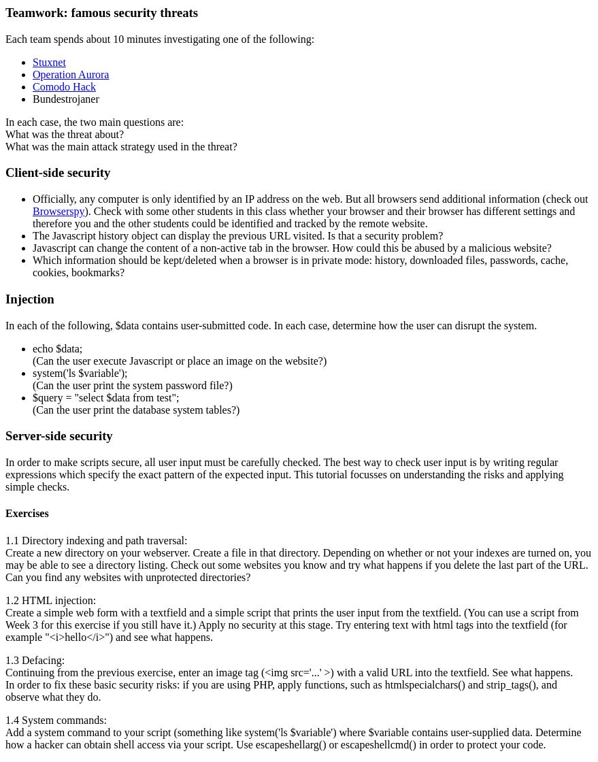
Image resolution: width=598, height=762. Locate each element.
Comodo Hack (64, 87)
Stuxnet (49, 62)
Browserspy (58, 211)
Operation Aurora (71, 74)
